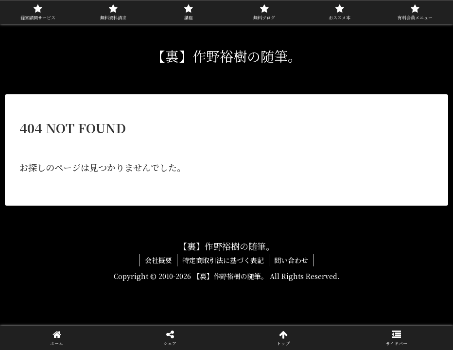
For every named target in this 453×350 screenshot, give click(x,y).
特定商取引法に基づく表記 (223, 260)
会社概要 (158, 260)
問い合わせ (291, 260)
